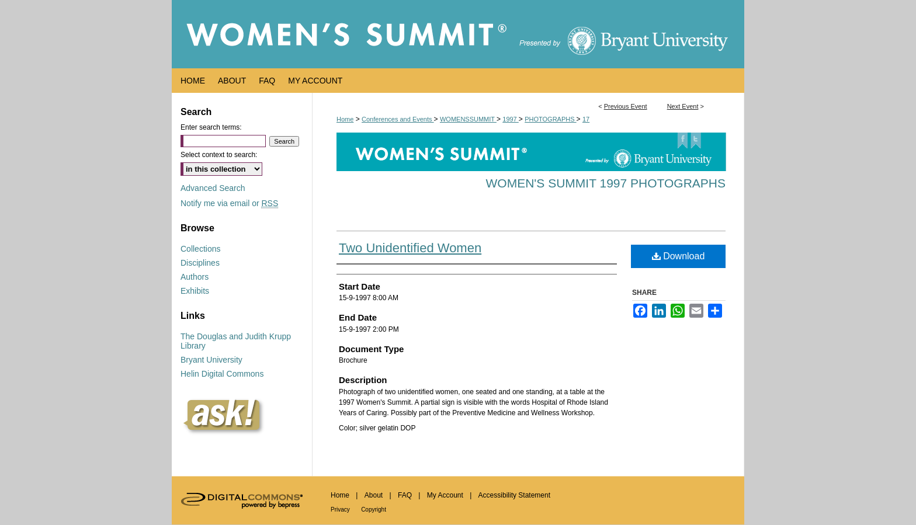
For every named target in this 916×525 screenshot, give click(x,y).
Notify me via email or (229, 203)
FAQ (405, 495)
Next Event (683, 106)
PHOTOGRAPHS (550, 119)
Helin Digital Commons (222, 373)
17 (585, 119)
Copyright (373, 509)
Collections (200, 248)
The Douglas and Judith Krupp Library (236, 341)
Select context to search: (219, 155)
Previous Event (625, 106)
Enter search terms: (211, 127)
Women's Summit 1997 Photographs (606, 183)
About (374, 495)
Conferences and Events (398, 119)
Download (678, 256)
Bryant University (211, 359)
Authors (195, 276)
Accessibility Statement (514, 495)
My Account (445, 495)
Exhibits (195, 290)
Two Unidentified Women (410, 248)
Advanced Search (213, 188)
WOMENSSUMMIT (468, 119)
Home (344, 119)
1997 (510, 119)
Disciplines (200, 262)
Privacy (340, 509)
